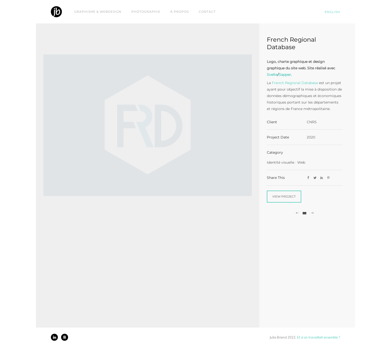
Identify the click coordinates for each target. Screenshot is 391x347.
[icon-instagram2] (64, 337)
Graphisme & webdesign (97, 11)
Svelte (272, 74)
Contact (207, 11)
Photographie (145, 11)
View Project (284, 196)
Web (301, 162)
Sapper (285, 74)
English (332, 12)
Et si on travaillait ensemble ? (318, 337)
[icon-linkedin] (55, 337)
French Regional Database (295, 83)
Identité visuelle (280, 162)
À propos (179, 11)
